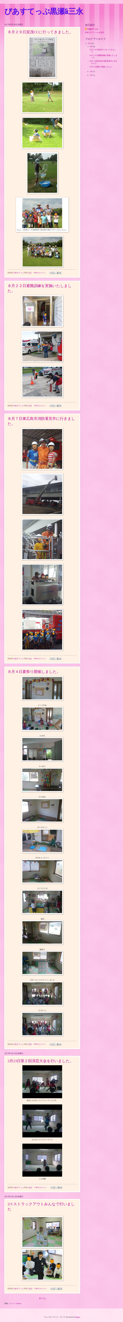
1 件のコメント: (40, 406)
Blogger (77, 1317)
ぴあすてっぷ (93, 29)
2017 (90, 43)
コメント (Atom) (15, 1303)
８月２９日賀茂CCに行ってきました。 (40, 32)
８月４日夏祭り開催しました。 (34, 672)
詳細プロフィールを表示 (94, 32)
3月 (91, 71)
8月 (91, 47)
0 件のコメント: (40, 273)
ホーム (42, 1298)
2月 (91, 75)
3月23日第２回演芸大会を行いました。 (40, 1061)
